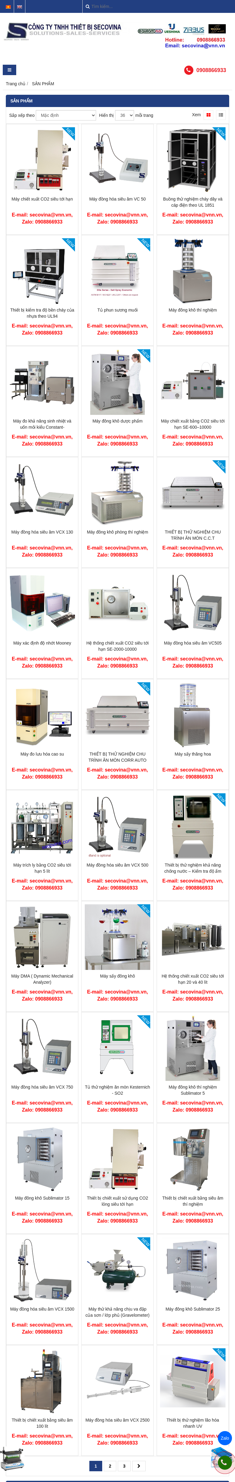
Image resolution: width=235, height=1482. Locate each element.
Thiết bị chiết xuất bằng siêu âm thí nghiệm (192, 1201)
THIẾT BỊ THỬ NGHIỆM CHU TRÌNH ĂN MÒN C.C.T (193, 535)
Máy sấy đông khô (117, 976)
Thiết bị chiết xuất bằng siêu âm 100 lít (42, 1423)
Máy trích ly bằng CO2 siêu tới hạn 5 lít (42, 868)
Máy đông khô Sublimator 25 (193, 1309)
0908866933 (211, 70)
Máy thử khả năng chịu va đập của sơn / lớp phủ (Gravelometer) (117, 1312)
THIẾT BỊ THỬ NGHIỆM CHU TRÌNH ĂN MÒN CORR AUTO (117, 757)
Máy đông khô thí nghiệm (193, 310)
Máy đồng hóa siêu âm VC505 (193, 643)
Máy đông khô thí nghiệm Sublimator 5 (193, 1090)
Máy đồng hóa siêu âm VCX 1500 (42, 1309)
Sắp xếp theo (22, 115)
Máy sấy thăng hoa (193, 754)
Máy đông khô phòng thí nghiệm (117, 532)
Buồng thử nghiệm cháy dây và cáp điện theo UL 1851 (192, 202)
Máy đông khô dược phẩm (117, 421)
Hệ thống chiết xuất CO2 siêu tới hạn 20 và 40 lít (193, 979)
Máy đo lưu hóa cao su (42, 754)
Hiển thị (106, 115)
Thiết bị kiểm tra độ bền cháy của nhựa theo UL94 (42, 313)
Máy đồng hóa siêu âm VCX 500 (117, 865)
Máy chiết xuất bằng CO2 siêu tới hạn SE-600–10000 (193, 424)
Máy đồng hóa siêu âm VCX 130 (42, 532)
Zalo (225, 1438)
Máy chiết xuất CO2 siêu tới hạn (42, 199)
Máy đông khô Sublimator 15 (42, 1198)
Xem (196, 114)
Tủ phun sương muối (117, 310)
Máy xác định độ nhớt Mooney (42, 643)
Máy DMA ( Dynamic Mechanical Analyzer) (42, 979)
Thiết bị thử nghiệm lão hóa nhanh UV (192, 1423)
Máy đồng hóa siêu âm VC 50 (117, 199)
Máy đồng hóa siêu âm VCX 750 (42, 1087)
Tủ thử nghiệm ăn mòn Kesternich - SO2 (117, 1090)
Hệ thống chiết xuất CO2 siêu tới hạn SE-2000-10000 (117, 646)
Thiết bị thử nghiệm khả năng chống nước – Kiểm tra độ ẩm (192, 868)
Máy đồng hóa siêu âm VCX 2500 (117, 1420)
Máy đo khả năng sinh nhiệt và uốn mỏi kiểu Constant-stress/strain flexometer (42, 427)
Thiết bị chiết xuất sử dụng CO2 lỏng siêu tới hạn (117, 1201)
